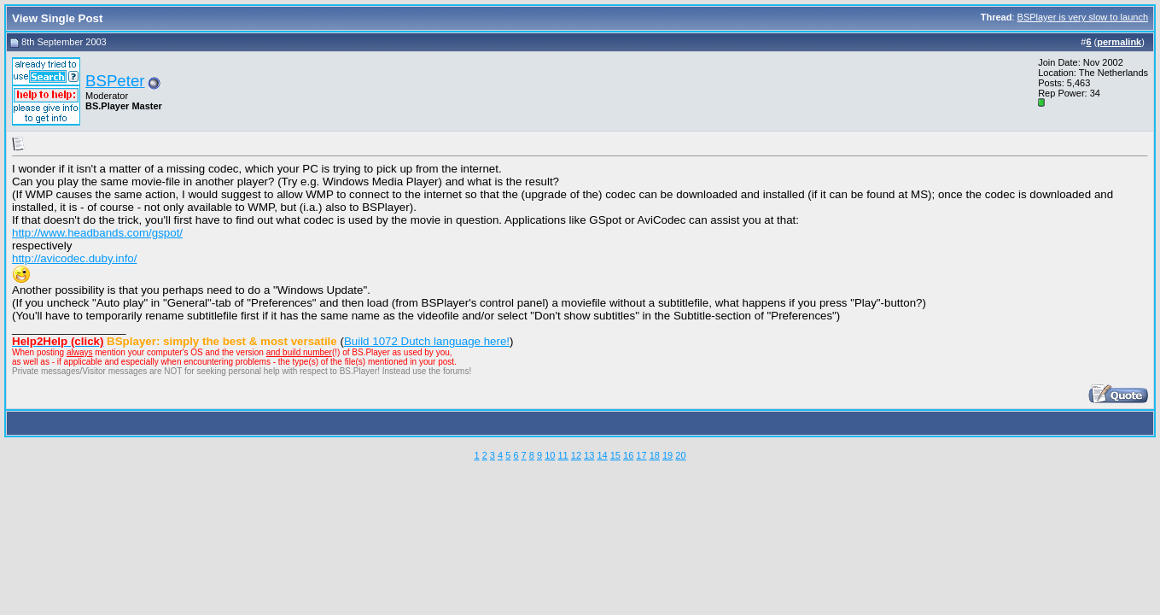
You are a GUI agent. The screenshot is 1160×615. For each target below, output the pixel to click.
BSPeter (114, 81)
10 (550, 455)
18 (655, 455)
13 (589, 455)
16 (628, 455)
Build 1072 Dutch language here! (427, 341)
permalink (1119, 42)
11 (562, 455)
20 (680, 455)
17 (641, 455)
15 (615, 455)
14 (602, 455)
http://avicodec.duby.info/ (74, 258)
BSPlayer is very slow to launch (1082, 17)
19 (667, 455)
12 (576, 455)
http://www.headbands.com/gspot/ (97, 232)
